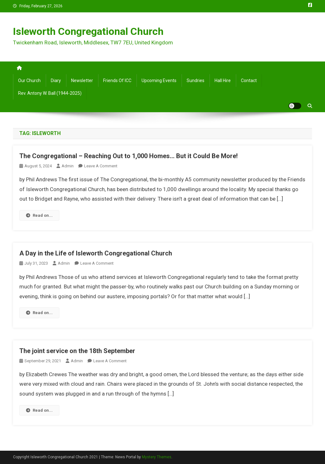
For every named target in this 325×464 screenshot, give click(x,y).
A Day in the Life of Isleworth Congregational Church (95, 253)
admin (68, 166)
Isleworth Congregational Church (88, 31)
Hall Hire (223, 80)
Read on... (39, 215)
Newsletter (82, 80)
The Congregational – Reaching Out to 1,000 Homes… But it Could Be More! (128, 156)
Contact (249, 80)
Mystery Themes (156, 457)
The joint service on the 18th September (77, 351)
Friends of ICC (117, 80)
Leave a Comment (100, 166)
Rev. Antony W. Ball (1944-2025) (50, 93)
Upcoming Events (159, 80)
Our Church (29, 80)
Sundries (195, 80)
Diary (56, 80)
